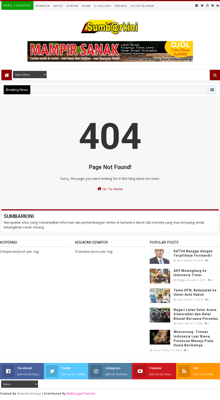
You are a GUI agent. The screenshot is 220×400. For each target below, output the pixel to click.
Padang (121, 6)
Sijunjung (102, 6)
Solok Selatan (142, 6)
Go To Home (110, 188)
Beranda (43, 6)
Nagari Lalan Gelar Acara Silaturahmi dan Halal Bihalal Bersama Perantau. (196, 314)
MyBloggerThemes (81, 393)
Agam (86, 6)
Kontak (72, 6)
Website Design (29, 393)
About (58, 6)
